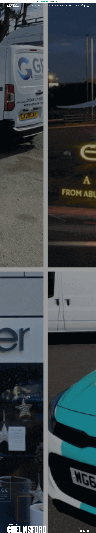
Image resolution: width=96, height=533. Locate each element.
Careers (61, 5)
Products (34, 5)
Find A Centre (47, 5)
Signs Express (13, 6)
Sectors (40, 5)
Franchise (71, 5)
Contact (77, 5)
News (65, 5)
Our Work (55, 5)
